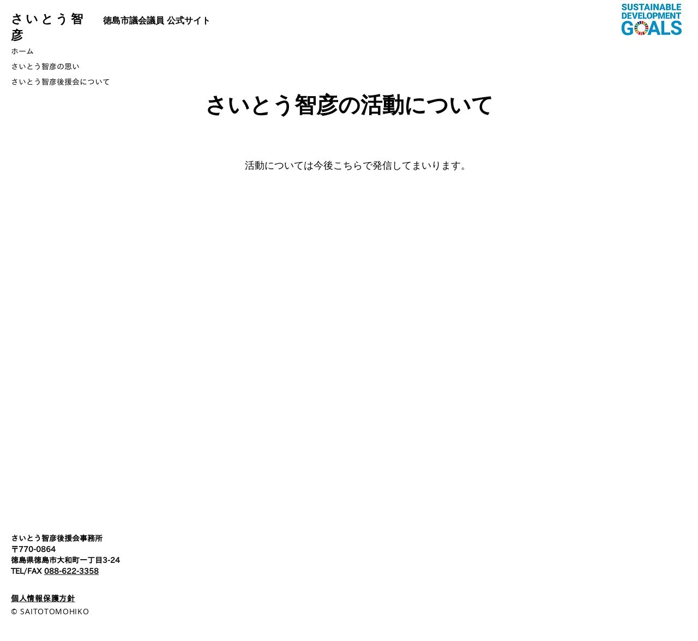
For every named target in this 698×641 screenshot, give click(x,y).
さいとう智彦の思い (45, 66)
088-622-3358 (71, 571)
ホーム (22, 51)
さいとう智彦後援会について (60, 82)
